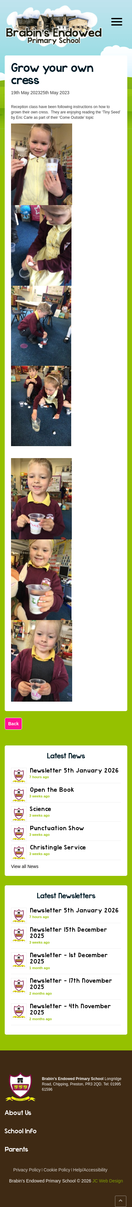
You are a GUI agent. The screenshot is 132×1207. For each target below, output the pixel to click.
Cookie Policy (56, 1169)
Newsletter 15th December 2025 (68, 932)
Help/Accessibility (90, 1169)
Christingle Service (58, 847)
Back (13, 723)
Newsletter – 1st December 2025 (69, 958)
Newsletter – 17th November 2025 (71, 983)
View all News (24, 866)
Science (40, 808)
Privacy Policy (27, 1169)
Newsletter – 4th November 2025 (70, 1009)
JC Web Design (107, 1180)
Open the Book (52, 789)
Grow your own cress (52, 73)
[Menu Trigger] (116, 21)
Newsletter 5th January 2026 (74, 770)
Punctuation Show (57, 827)
